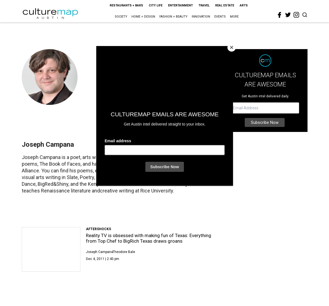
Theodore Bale (123, 252)
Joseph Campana (99, 252)
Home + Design (143, 16)
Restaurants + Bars (126, 5)
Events (220, 16)
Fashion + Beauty (173, 16)
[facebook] (279, 15)
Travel (204, 5)
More (234, 16)
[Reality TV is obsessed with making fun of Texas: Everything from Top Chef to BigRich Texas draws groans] (51, 249)
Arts (244, 5)
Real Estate (224, 5)
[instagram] (296, 14)
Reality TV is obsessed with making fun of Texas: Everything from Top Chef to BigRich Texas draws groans (148, 238)
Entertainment (180, 5)
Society (121, 16)
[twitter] (288, 14)
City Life (155, 5)
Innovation (201, 16)
